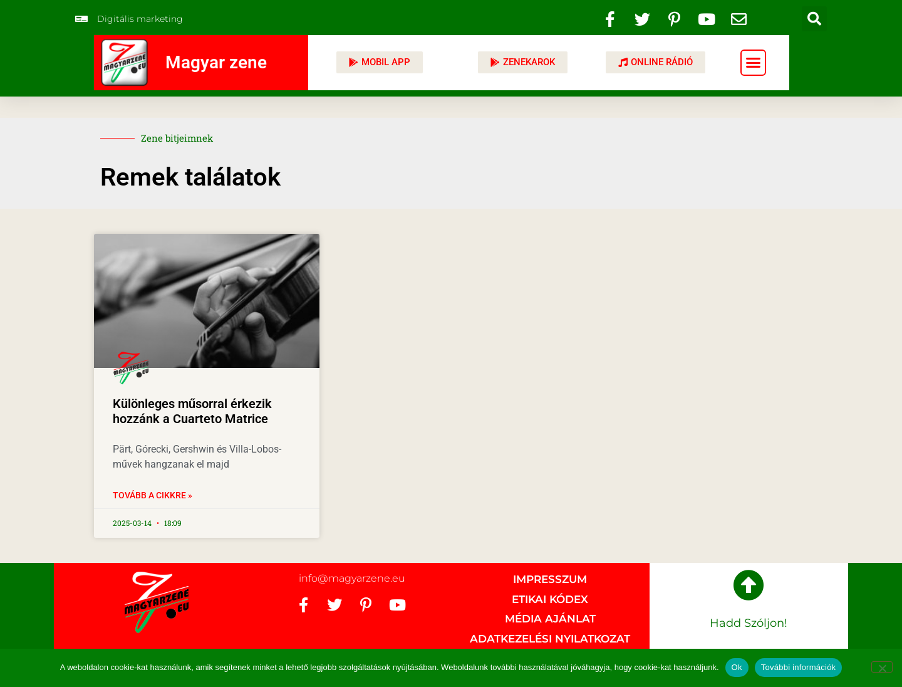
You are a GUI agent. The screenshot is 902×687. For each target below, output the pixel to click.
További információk (798, 667)
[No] (882, 667)
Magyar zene (216, 62)
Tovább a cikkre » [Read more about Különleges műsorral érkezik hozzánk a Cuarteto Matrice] (152, 495)
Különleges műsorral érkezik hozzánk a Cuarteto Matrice (192, 411)
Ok (737, 667)
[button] (814, 18)
